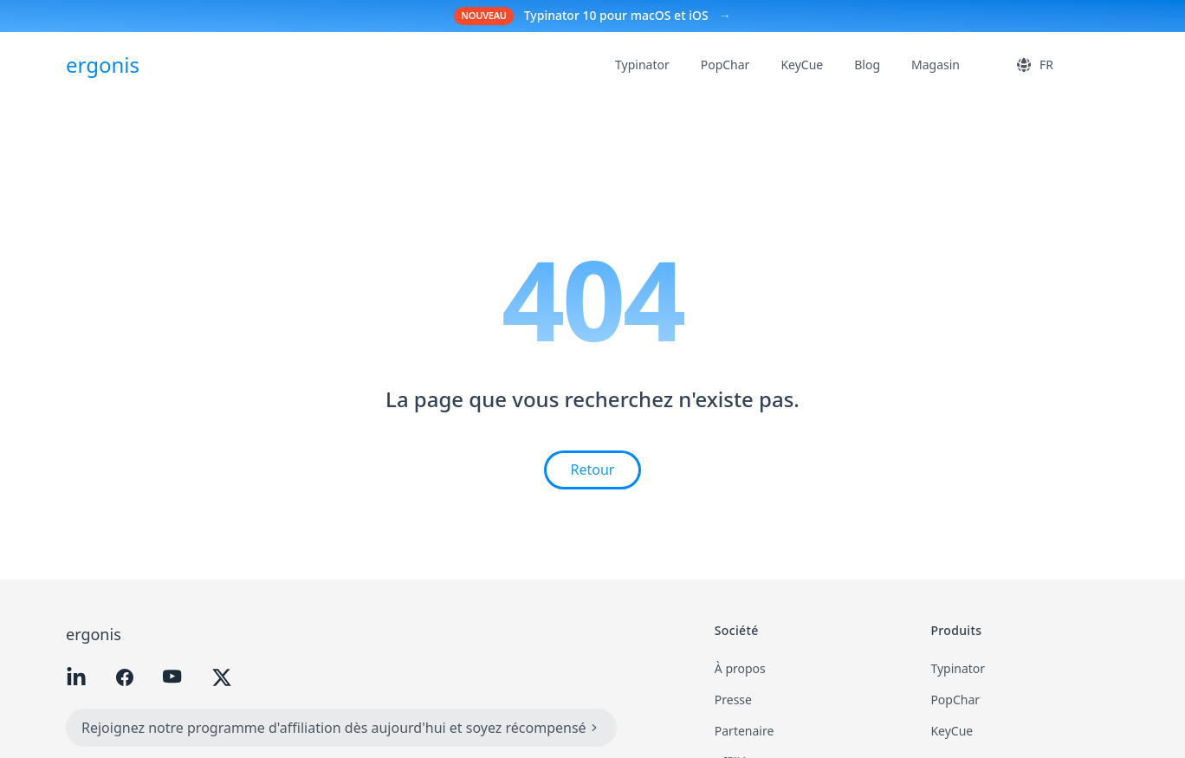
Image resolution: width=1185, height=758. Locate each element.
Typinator (642, 64)
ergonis (93, 634)
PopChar (725, 64)
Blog (867, 64)
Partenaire (744, 730)
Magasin (935, 64)
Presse (733, 699)
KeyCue (801, 64)
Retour (593, 469)
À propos (740, 668)
